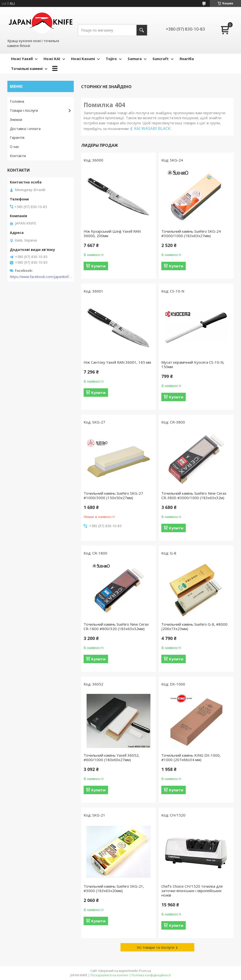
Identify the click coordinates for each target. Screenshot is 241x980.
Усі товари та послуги (155, 947)
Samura (135, 58)
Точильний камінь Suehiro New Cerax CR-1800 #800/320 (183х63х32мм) (116, 626)
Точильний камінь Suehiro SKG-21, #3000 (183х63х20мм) (114, 888)
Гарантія (17, 137)
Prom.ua (145, 971)
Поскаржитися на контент (109, 975)
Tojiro (111, 58)
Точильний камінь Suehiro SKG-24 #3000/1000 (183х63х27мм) (191, 233)
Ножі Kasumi (83, 58)
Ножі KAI (52, 58)
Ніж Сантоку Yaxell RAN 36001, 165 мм (117, 362)
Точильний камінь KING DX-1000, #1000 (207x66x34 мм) (191, 757)
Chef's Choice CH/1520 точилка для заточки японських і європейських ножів (192, 890)
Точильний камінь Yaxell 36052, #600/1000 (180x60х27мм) (111, 757)
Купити (98, 265)
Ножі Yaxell (22, 58)
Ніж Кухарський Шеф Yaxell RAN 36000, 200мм (112, 233)
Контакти (18, 155)
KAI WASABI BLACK (152, 128)
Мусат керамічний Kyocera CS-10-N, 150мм (192, 364)
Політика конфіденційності (151, 975)
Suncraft (160, 58)
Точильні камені (27, 68)
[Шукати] (141, 30)
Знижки (16, 119)
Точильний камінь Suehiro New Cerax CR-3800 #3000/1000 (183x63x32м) (193, 495)
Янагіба (187, 58)
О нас (14, 146)
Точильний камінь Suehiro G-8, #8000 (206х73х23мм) (194, 626)
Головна (17, 101)
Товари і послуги (24, 110)
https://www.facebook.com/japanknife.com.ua (40, 277)
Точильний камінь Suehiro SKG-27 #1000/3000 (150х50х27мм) (113, 495)
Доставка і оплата (25, 128)
